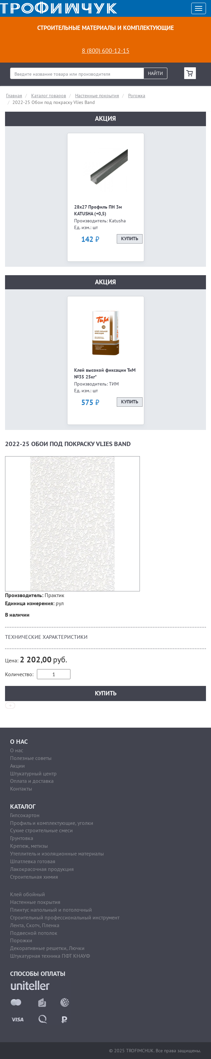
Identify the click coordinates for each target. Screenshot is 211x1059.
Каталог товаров (48, 96)
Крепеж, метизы (29, 845)
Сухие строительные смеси (41, 830)
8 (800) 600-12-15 (105, 50)
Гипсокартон (25, 815)
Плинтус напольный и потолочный (51, 909)
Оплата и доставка (32, 780)
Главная (14, 96)
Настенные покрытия (97, 96)
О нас (16, 750)
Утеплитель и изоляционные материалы (57, 853)
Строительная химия (34, 876)
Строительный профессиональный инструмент (64, 917)
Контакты (21, 788)
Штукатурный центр (33, 773)
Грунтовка (21, 838)
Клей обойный (27, 894)
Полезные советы (31, 758)
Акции (17, 765)
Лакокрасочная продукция (42, 869)
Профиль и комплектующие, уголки (51, 822)
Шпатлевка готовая (32, 861)
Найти (155, 73)
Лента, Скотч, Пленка (34, 925)
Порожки (21, 940)
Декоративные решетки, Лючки (47, 948)
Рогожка (136, 96)
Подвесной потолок (33, 932)
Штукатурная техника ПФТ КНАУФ (50, 955)
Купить (129, 239)
